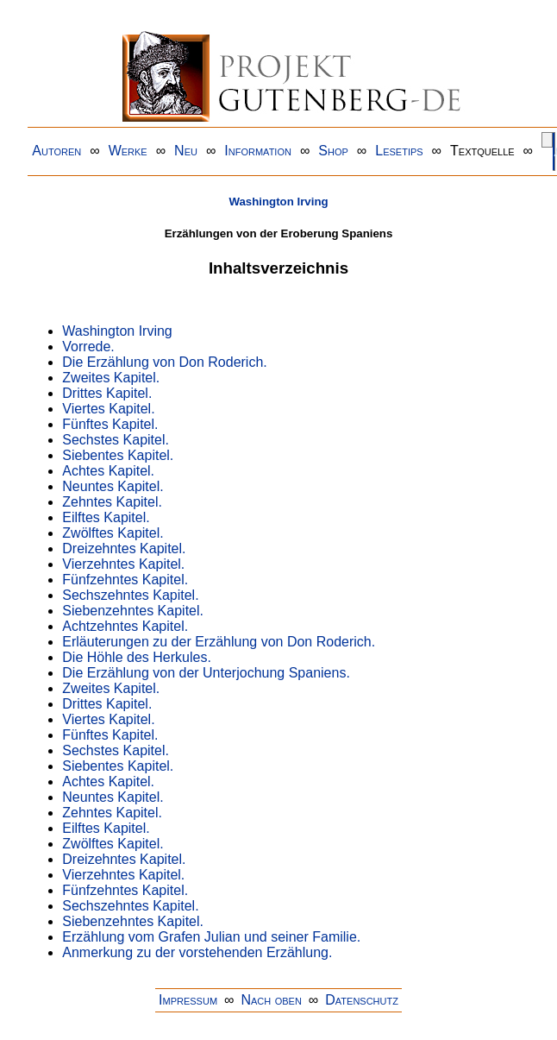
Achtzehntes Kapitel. (125, 626)
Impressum (188, 1000)
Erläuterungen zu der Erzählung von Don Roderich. (218, 641)
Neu (185, 150)
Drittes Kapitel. (107, 393)
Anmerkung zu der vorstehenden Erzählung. (197, 952)
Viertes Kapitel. (108, 408)
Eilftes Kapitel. (105, 517)
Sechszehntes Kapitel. (130, 595)
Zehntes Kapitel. (112, 502)
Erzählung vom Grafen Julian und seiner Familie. (211, 937)
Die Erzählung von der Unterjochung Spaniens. (206, 672)
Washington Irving (278, 201)
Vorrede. (88, 346)
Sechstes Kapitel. (115, 439)
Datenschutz (361, 1000)
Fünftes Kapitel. (110, 424)
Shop (333, 150)
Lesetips (398, 150)
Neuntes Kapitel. (112, 486)
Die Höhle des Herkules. (136, 657)
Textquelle (482, 150)
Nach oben (271, 1000)
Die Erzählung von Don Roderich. (164, 362)
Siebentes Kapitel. (117, 455)
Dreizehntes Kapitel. (123, 548)
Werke (128, 150)
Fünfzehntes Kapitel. (125, 579)
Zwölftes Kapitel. (112, 533)
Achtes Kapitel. (108, 470)
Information (257, 150)
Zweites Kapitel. (111, 377)
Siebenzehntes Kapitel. (132, 610)
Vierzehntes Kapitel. (123, 564)
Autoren (56, 150)
